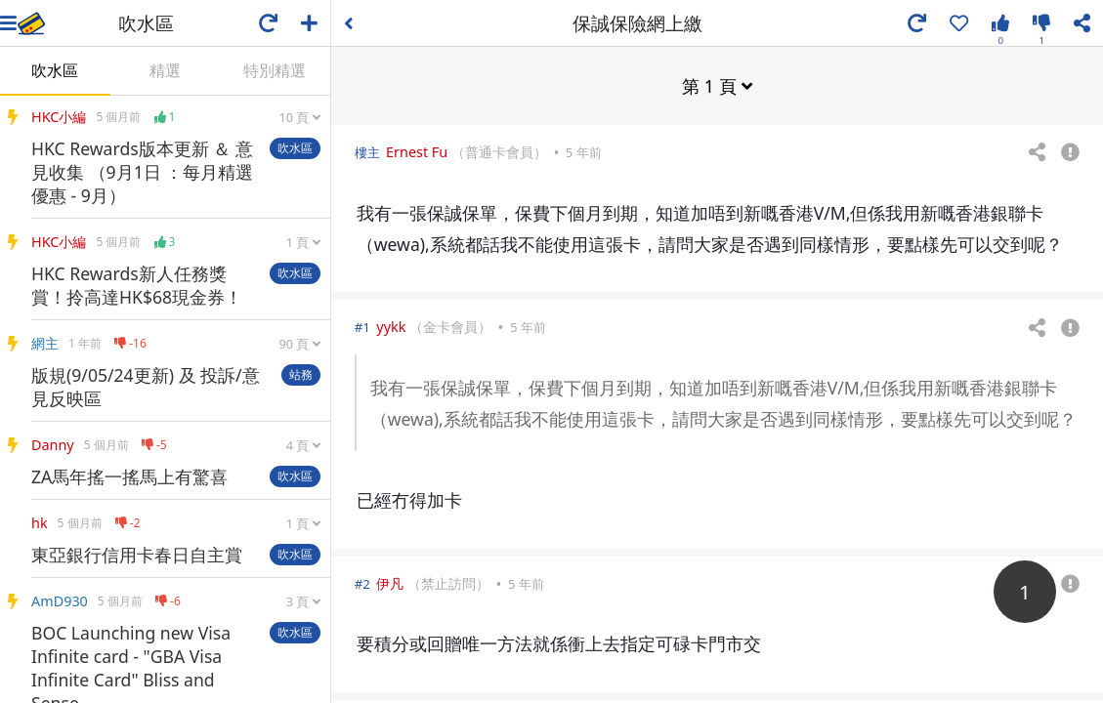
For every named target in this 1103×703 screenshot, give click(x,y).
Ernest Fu (416, 151)
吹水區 (54, 70)
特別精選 (274, 70)
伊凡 (389, 582)
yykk (390, 325)
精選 (165, 70)
